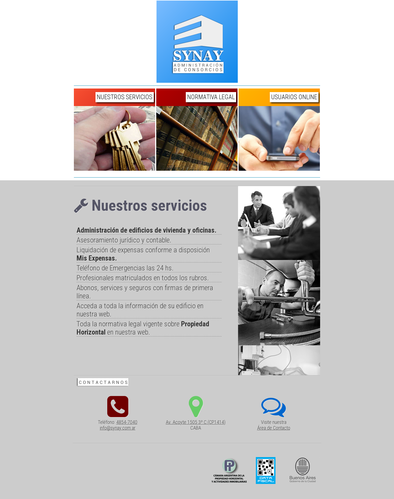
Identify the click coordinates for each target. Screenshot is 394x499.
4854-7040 (126, 422)
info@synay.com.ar (117, 428)
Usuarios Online (294, 97)
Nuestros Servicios (124, 97)
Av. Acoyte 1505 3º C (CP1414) (195, 422)
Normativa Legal (211, 97)
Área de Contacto (273, 428)
